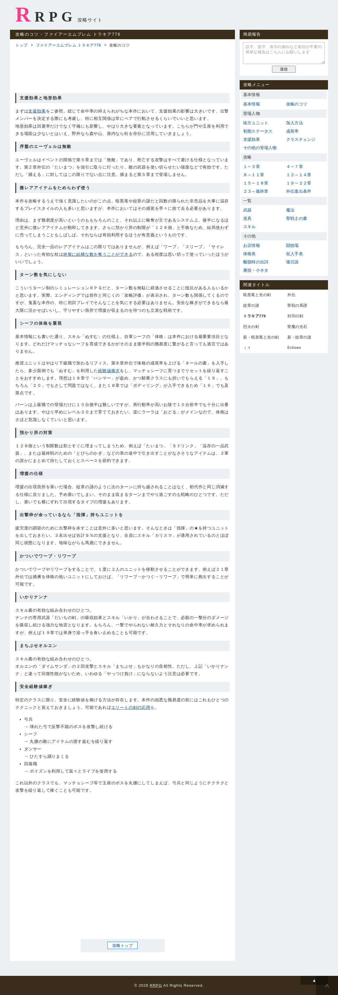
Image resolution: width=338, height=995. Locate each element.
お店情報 (251, 245)
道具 (247, 218)
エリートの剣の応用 (130, 707)
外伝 (291, 295)
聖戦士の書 (296, 218)
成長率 (292, 131)
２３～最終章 (255, 191)
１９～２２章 (298, 183)
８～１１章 (253, 174)
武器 (247, 210)
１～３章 (251, 166)
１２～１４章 (298, 174)
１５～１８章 (255, 183)
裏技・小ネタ (255, 270)
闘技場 (292, 245)
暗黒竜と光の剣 (257, 295)
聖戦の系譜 (297, 305)
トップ (21, 45)
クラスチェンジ (300, 139)
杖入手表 (294, 253)
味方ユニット (255, 123)
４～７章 (294, 166)
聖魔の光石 (297, 326)
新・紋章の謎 (299, 337)
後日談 (292, 262)
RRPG (45, 14)
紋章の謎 (251, 305)
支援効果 (37, 111)
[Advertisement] (122, 69)
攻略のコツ (296, 104)
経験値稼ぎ (109, 370)
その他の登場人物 (260, 147)
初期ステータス (257, 131)
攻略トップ (122, 945)
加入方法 (294, 123)
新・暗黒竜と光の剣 (261, 337)
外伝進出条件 (298, 191)
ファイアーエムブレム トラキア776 (68, 45)
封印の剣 (295, 316)
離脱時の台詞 (255, 262)
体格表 (249, 253)
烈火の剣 (251, 326)
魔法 (290, 210)
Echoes (294, 347)
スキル (249, 226)
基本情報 (251, 104)
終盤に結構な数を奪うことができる (98, 254)
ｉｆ (247, 348)
